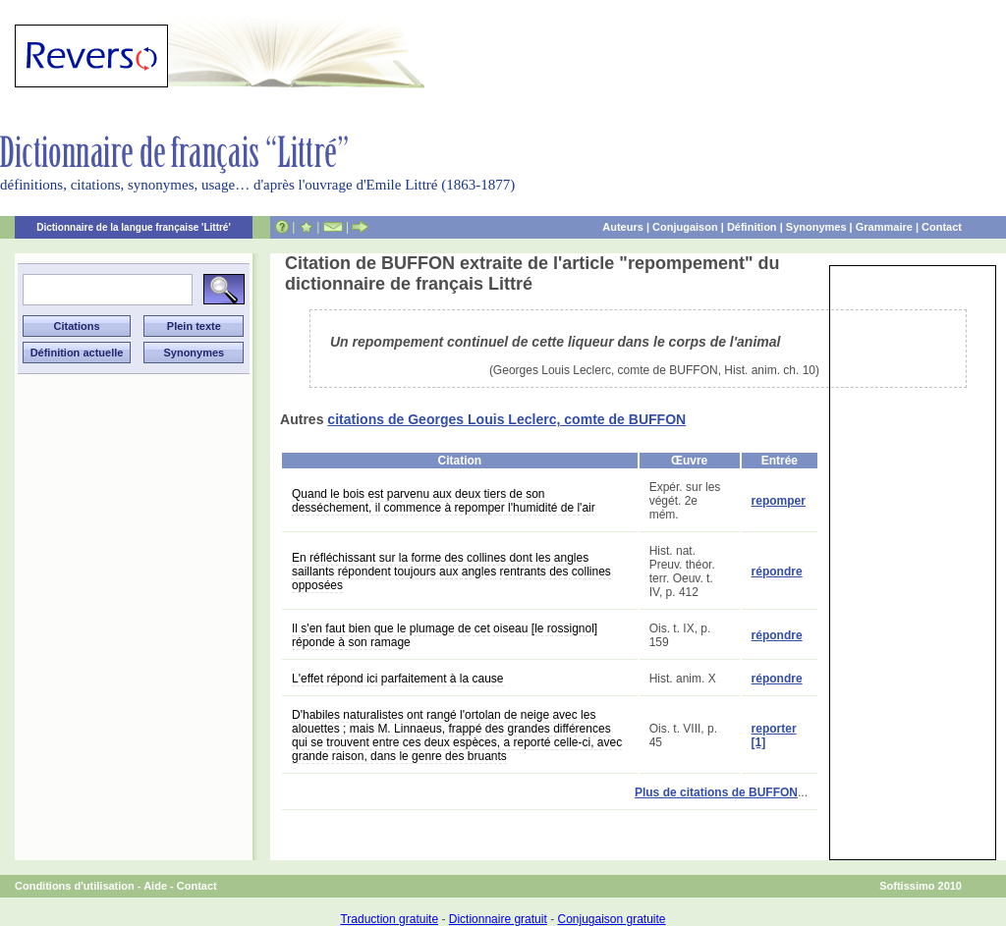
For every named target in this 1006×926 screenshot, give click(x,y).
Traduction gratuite (389, 919)
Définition (752, 227)
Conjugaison (685, 227)
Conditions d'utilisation (75, 886)
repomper (779, 501)
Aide (155, 886)
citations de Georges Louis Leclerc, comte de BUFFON (506, 419)
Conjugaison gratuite (611, 919)
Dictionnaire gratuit (498, 919)
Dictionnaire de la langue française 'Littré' (133, 227)
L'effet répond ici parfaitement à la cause (398, 678)
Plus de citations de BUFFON (716, 792)
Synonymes (816, 227)
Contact (942, 227)
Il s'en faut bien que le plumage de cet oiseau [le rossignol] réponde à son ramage (444, 635)
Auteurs (622, 227)
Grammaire (884, 227)
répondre (777, 571)
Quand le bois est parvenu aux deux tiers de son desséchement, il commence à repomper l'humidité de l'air (443, 501)
